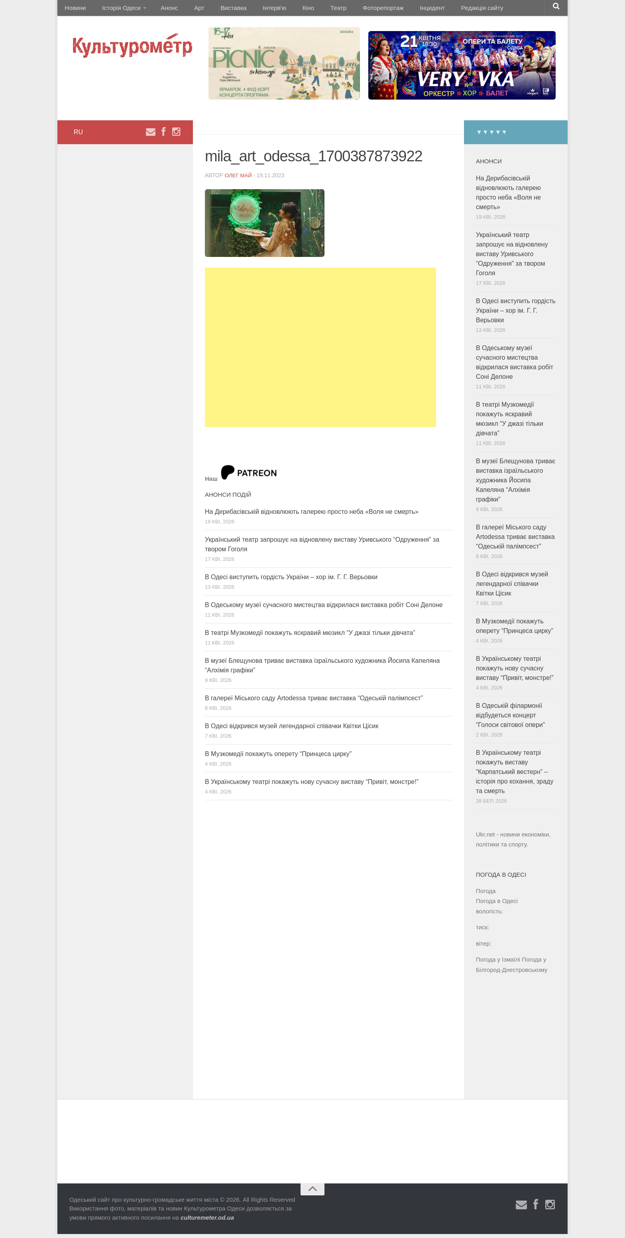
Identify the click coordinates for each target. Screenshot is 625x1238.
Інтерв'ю (255, 9)
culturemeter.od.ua (207, 1221)
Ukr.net (485, 838)
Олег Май (239, 179)
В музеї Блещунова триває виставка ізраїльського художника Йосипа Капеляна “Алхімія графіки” (515, 484)
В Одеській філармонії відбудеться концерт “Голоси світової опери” (510, 719)
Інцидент (397, 9)
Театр (310, 9)
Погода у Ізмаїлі (498, 963)
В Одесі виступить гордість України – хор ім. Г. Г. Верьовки (291, 580)
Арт (188, 9)
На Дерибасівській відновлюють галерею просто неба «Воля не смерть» (312, 515)
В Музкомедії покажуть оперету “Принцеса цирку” (278, 757)
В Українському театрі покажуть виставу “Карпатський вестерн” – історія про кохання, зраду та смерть (514, 775)
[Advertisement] (320, 351)
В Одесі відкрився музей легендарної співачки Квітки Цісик (291, 729)
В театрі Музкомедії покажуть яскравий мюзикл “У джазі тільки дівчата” (310, 636)
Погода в (497, 904)
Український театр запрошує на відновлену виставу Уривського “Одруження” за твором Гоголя (512, 257)
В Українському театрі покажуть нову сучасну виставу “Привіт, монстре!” (312, 785)
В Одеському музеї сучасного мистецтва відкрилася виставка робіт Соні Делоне (324, 608)
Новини (74, 9)
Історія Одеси (116, 9)
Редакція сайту (443, 9)
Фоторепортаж (351, 9)
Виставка (218, 9)
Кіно (285, 9)
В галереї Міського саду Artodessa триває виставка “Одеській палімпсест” (314, 701)
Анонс (162, 9)
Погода (485, 894)
